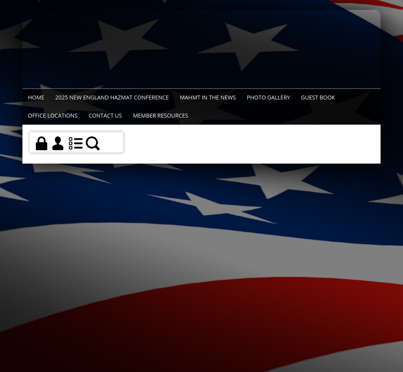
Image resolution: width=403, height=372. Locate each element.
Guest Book (318, 97)
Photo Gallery (268, 97)
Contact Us (105, 115)
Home (36, 97)
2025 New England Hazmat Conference (112, 97)
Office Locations (53, 115)
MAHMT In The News (208, 97)
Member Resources (160, 115)
